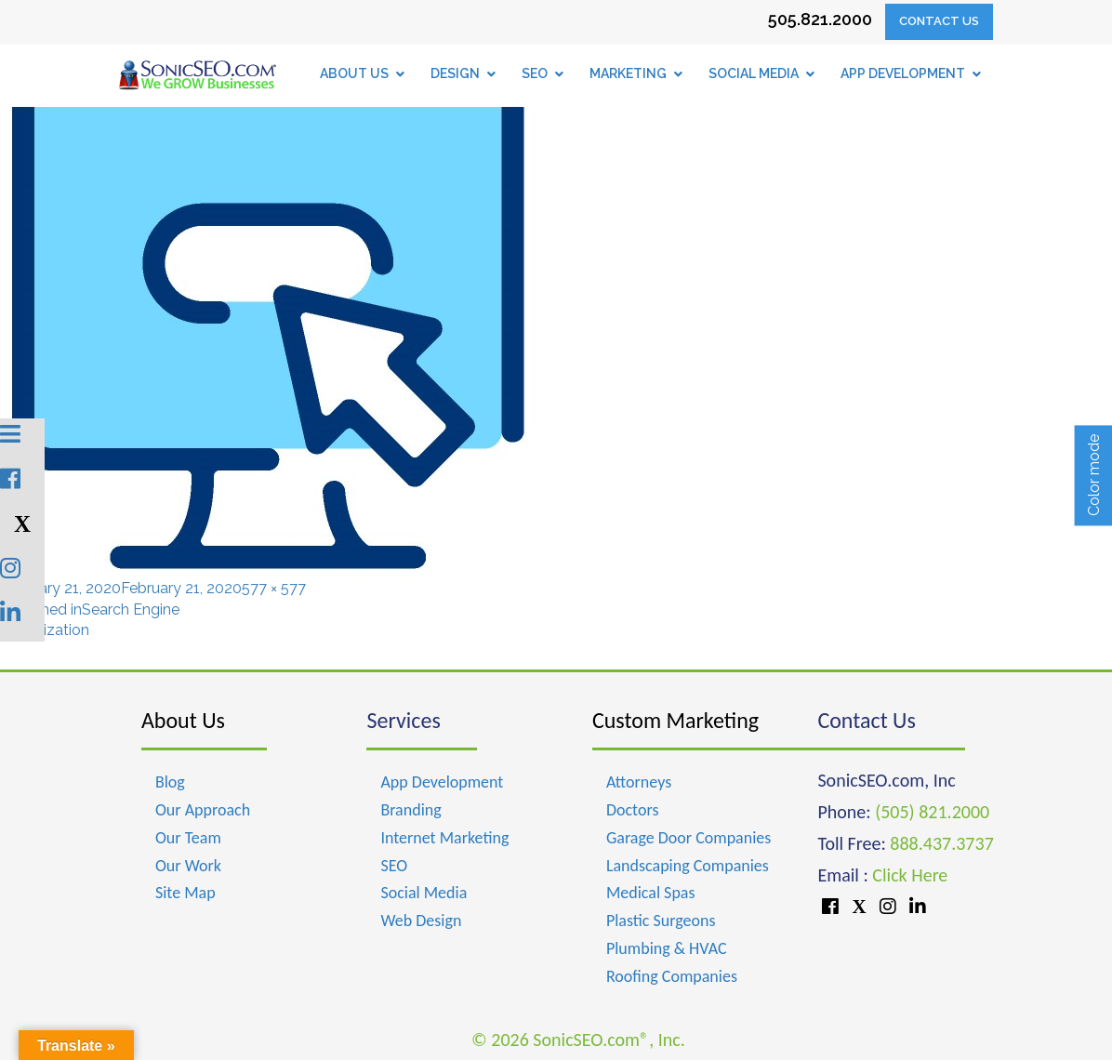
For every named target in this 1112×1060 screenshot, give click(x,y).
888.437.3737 (941, 843)
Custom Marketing (675, 720)
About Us (183, 720)
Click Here (909, 875)
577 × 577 (274, 588)
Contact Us (939, 21)
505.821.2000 (820, 19)
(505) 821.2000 (932, 812)
